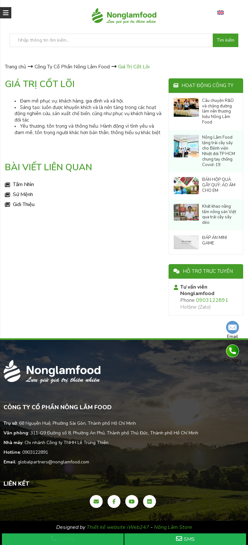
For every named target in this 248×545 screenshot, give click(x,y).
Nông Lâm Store (173, 527)
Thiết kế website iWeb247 (118, 527)
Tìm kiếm (225, 40)
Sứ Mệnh (23, 194)
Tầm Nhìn (23, 184)
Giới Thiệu (24, 204)
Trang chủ (15, 66)
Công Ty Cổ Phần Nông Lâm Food (72, 66)
